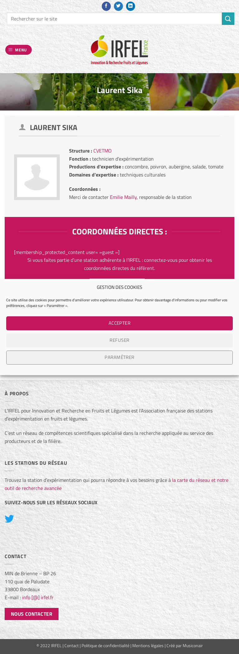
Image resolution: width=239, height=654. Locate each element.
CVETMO (102, 150)
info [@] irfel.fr (38, 597)
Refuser (119, 340)
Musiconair (193, 645)
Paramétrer (119, 357)
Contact (71, 645)
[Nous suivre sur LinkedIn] (130, 6)
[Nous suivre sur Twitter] (118, 6)
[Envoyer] (228, 18)
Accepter (120, 323)
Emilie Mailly (123, 197)
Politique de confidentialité (105, 645)
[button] (18, 50)
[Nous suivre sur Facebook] (106, 6)
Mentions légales (148, 645)
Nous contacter (32, 614)
